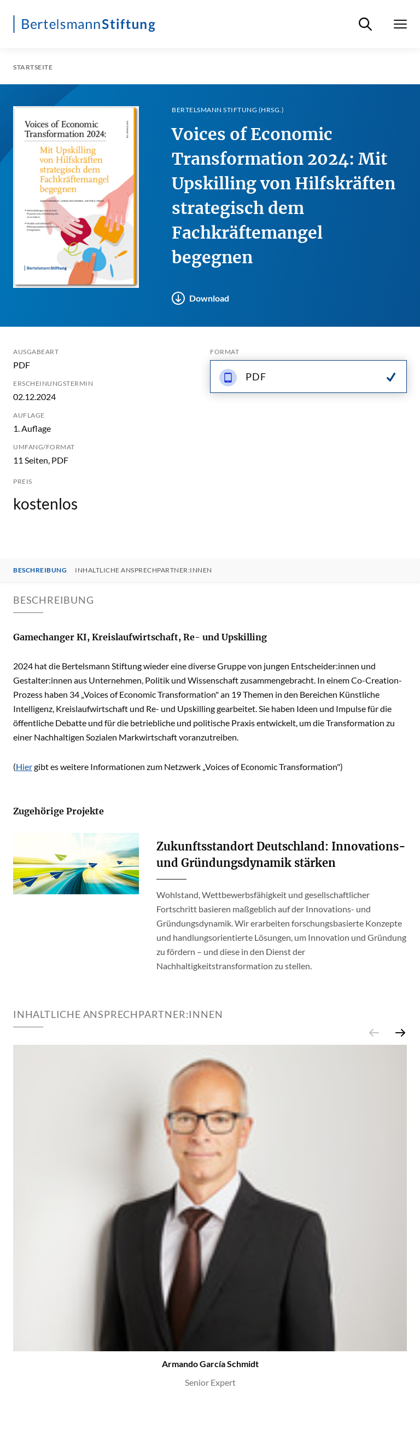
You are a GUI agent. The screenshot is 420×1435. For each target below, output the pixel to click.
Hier (24, 766)
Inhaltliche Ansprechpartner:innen (143, 570)
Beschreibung (40, 570)
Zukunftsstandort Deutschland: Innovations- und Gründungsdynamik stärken (281, 855)
